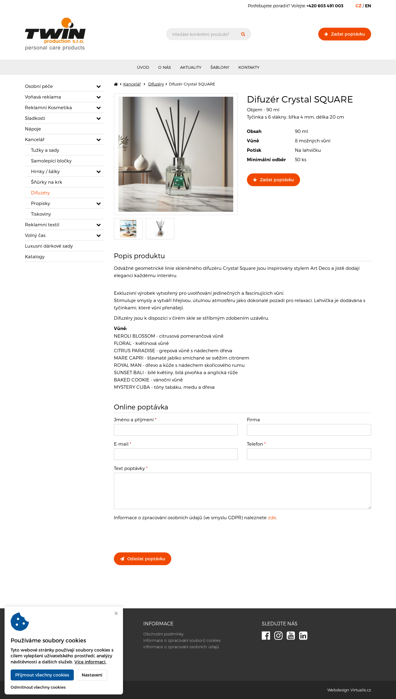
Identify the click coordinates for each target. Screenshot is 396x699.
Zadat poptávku (344, 34)
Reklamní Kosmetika (48, 107)
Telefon (256, 444)
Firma (253, 419)
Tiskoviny (41, 214)
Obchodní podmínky (163, 633)
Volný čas (35, 235)
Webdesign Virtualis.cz (349, 689)
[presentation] (160, 536)
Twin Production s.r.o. (82, 689)
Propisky (40, 203)
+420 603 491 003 (45, 655)
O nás (164, 67)
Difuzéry (40, 192)
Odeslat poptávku (142, 558)
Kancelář (35, 139)
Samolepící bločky (51, 160)
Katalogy (35, 256)
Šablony (219, 67)
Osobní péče (39, 86)
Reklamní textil (42, 224)
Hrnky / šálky (45, 171)
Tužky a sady (45, 150)
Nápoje (33, 128)
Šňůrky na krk (46, 182)
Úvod (143, 67)
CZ (358, 6)
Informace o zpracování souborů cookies (182, 640)
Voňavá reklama (43, 96)
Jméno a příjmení (135, 419)
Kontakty (248, 67)
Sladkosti (35, 118)
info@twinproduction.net (52, 662)
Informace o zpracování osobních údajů (181, 646)
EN (368, 6)
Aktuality (190, 67)
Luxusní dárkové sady (49, 246)
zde (272, 517)
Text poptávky (131, 468)
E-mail (122, 444)
